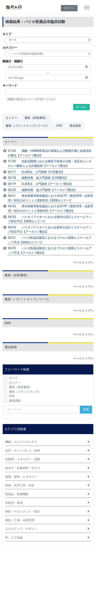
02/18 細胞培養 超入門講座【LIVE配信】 (38, 178)
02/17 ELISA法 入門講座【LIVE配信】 (36, 172)
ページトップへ (83, 262)
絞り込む (81, 107)
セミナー (11, 118)
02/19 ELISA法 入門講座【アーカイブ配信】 (40, 184)
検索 (86, 409)
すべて (13, 378)
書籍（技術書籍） (36, 118)
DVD (59, 126)
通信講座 (75, 126)
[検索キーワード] (42, 410)
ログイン (69, 7)
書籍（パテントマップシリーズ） (27, 126)
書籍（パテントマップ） (25, 392)
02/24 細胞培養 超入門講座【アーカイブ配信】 (42, 190)
